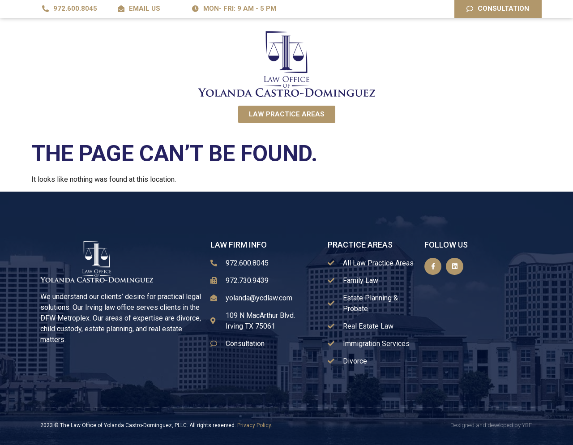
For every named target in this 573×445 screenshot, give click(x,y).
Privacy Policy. (254, 425)
